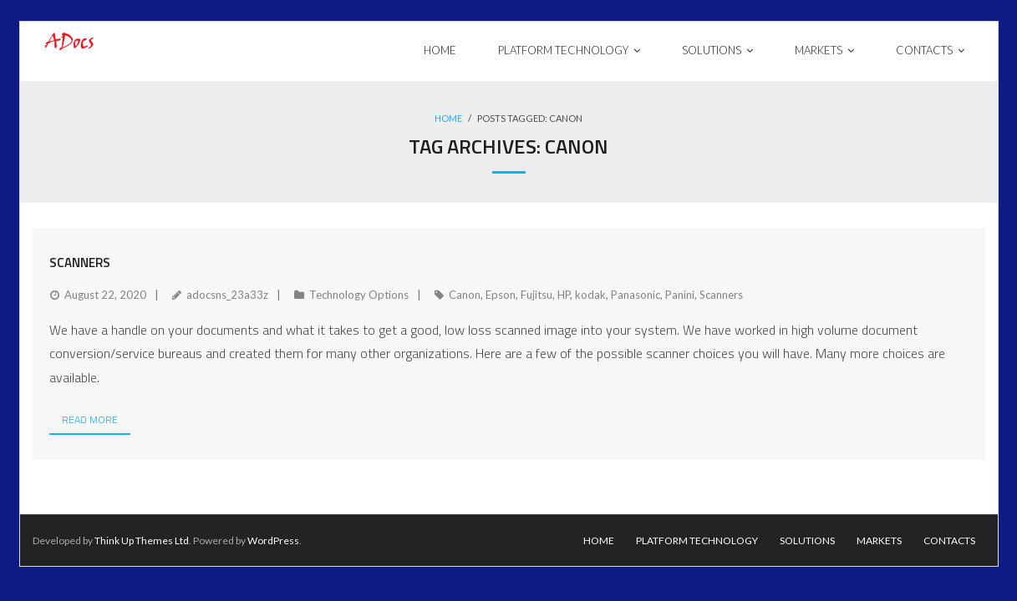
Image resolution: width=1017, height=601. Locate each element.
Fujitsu (536, 294)
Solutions (807, 540)
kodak (590, 294)
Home (448, 118)
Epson (501, 294)
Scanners (79, 262)
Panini (679, 294)
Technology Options (359, 294)
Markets (879, 540)
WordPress (273, 540)
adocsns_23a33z (227, 294)
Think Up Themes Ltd (141, 540)
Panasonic (635, 294)
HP (563, 294)
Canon (465, 294)
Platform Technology (697, 540)
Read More (90, 419)
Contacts (949, 540)
